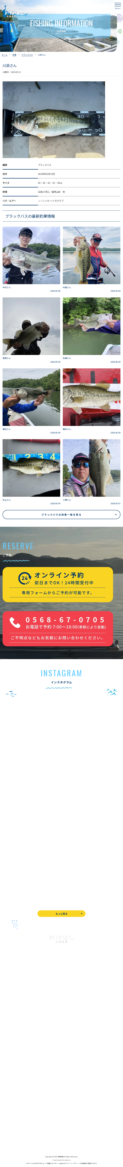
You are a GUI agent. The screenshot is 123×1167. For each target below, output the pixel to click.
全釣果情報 (8, 1038)
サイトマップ (9, 1144)
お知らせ (7, 1098)
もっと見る (62, 913)
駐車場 (6, 1091)
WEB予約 (7, 1108)
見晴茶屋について (11, 1070)
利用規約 (83, 1163)
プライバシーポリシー (14, 1137)
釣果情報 (10, 1017)
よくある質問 (9, 1062)
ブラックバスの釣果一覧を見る (61, 514)
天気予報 (7, 1130)
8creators (67, 1160)
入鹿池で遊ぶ (9, 1002)
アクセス (7, 1084)
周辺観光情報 (9, 1122)
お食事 (6, 1055)
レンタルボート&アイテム (16, 1045)
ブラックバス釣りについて (16, 1009)
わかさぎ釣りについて (14, 1024)
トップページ (9, 995)
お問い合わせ (9, 1115)
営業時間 (10, 1077)
